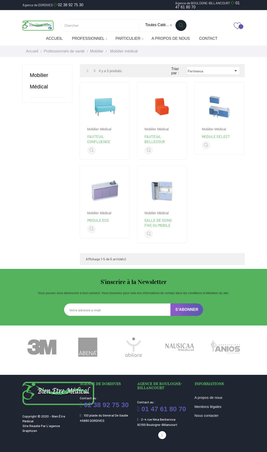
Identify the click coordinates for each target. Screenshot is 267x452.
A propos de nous (209, 397)
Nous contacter (207, 415)
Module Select (216, 136)
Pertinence (213, 71)
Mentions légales (208, 407)
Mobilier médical (99, 129)
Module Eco (98, 220)
